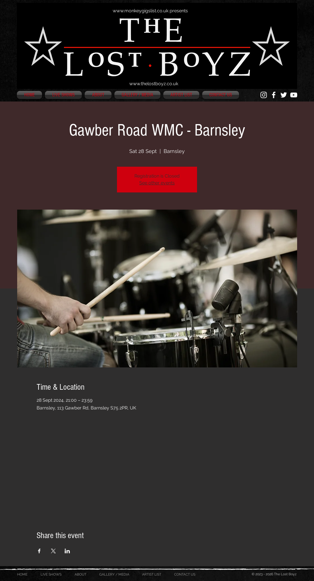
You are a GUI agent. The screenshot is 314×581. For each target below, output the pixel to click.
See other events (157, 183)
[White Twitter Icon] (283, 95)
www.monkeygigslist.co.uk (140, 10)
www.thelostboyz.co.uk (153, 83)
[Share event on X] (53, 551)
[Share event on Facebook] (39, 551)
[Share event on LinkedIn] (67, 551)
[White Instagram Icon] (263, 95)
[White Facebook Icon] (273, 95)
